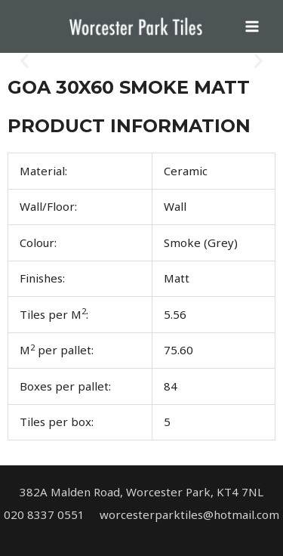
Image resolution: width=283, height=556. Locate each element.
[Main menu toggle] (252, 27)
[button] (24, 60)
